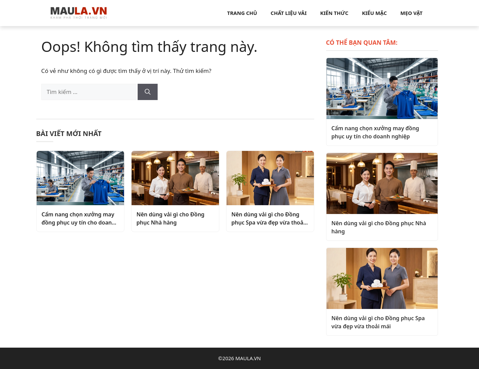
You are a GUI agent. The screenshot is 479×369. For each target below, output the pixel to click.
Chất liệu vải (288, 12)
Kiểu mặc (374, 12)
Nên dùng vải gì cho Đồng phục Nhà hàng (171, 218)
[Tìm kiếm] (148, 92)
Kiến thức (334, 12)
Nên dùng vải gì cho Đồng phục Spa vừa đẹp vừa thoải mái (268, 219)
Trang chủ (242, 12)
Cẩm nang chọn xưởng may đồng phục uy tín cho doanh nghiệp (79, 219)
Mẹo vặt (411, 12)
